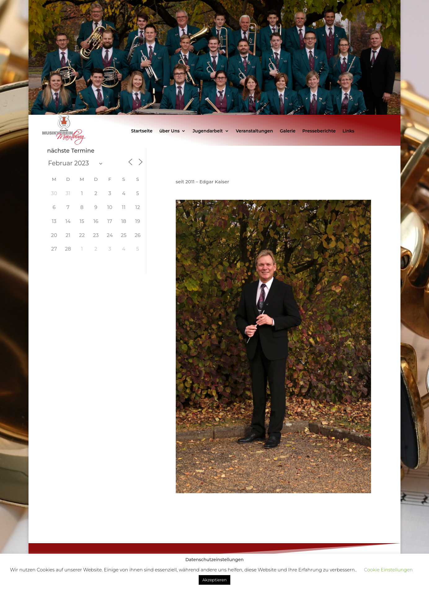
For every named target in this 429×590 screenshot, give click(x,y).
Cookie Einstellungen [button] (388, 570)
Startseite (142, 131)
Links (348, 131)
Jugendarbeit (207, 131)
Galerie (288, 131)
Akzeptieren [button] (214, 579)
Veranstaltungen (254, 131)
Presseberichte (319, 131)
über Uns (169, 131)
